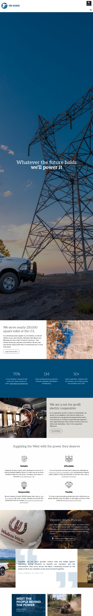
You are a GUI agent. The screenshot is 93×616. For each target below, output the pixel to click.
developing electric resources (72, 500)
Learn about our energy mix (18, 383)
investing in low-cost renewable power (61, 472)
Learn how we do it (11, 352)
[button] (2, 568)
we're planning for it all (27, 476)
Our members (56, 431)
